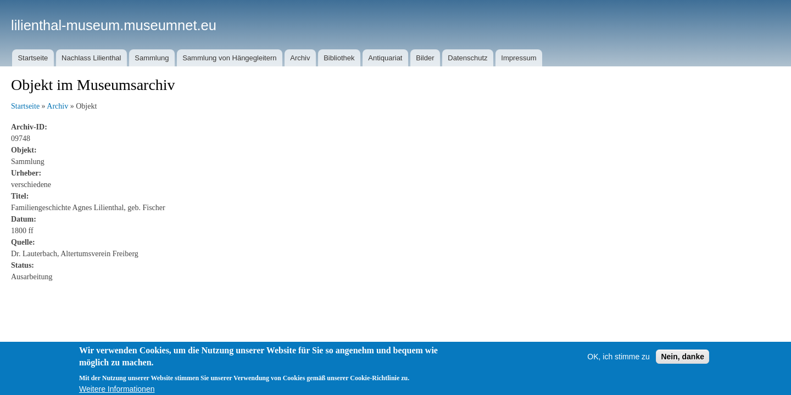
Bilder (425, 58)
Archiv (300, 58)
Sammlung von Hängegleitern (229, 58)
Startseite (33, 58)
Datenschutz (467, 58)
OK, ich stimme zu (618, 365)
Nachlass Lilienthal (91, 58)
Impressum (518, 58)
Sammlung (152, 58)
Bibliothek (339, 58)
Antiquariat (385, 58)
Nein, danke (682, 365)
